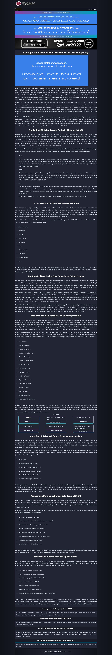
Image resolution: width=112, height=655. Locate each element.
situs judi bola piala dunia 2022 (35, 88)
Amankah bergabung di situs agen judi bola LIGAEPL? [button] (56, 609)
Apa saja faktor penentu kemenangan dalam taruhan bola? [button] (56, 640)
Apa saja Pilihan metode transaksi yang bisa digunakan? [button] (56, 628)
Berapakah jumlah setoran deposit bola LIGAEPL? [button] (56, 618)
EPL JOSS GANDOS (55, 652)
